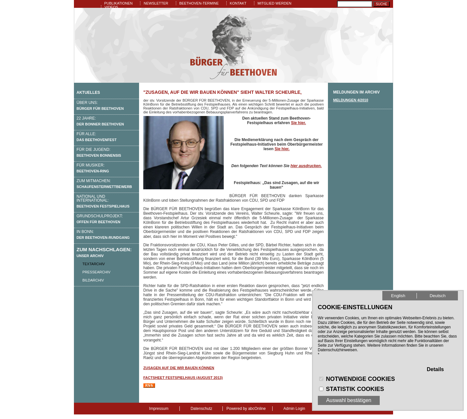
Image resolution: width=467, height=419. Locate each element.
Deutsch (438, 295)
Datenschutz (201, 408)
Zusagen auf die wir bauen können (178, 368)
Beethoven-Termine (199, 3)
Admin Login (294, 408)
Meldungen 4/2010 (350, 100)
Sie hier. (298, 123)
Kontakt (238, 3)
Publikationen (118, 3)
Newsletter (156, 3)
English (398, 295)
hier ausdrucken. (306, 166)
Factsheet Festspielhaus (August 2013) (183, 378)
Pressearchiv (96, 272)
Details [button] (435, 369)
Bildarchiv (93, 280)
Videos (111, 7)
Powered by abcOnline (246, 408)
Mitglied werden (274, 3)
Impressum (158, 408)
